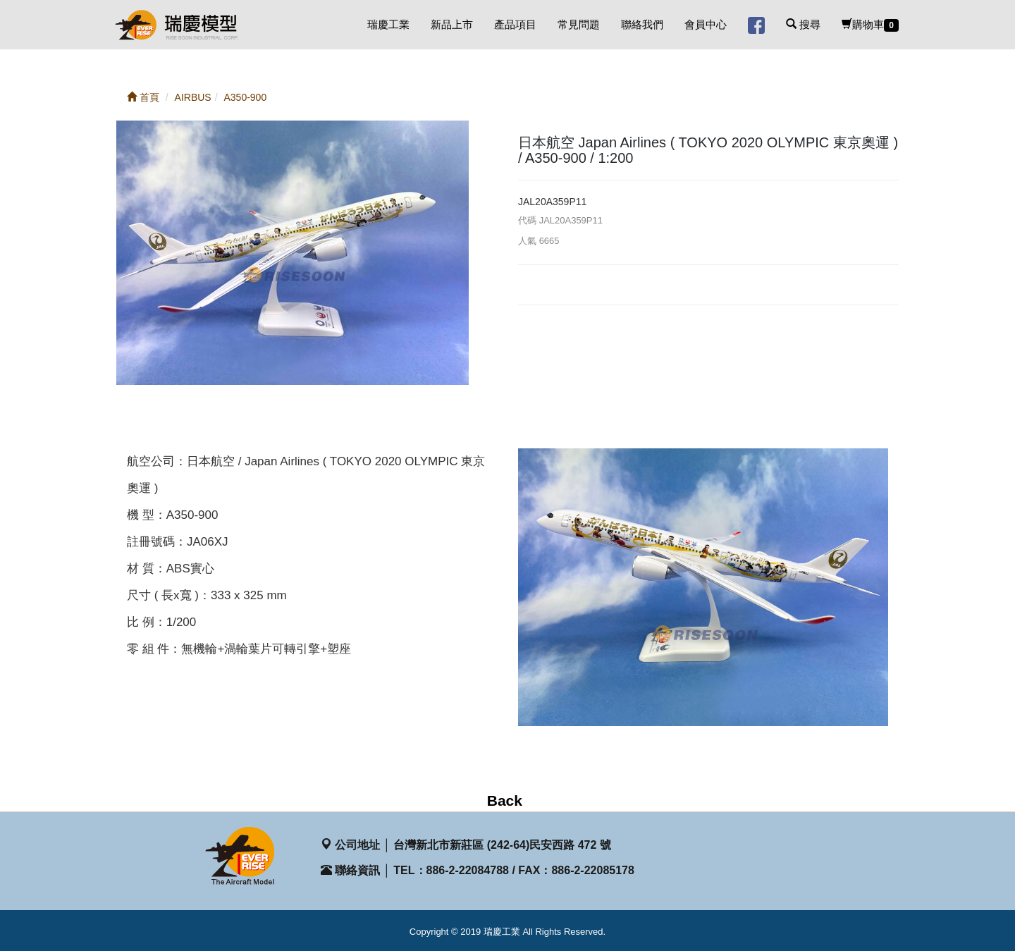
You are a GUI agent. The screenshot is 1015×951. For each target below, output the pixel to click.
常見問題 (579, 24)
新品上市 (452, 24)
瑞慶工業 (388, 24)
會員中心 (705, 24)
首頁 (143, 97)
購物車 (870, 25)
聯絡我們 (642, 24)
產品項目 (515, 24)
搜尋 (803, 24)
